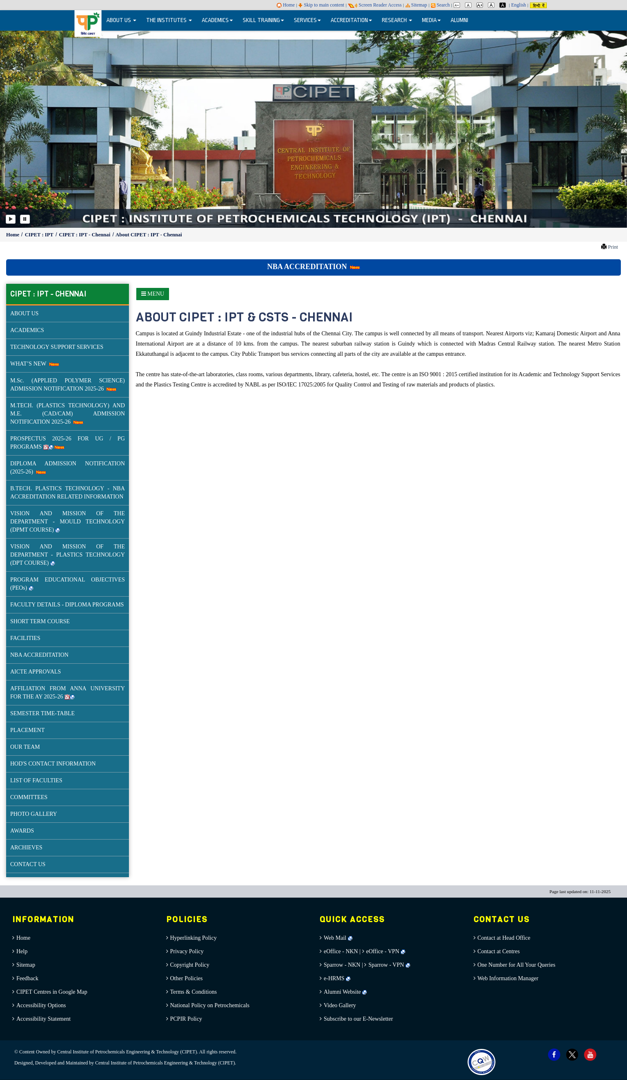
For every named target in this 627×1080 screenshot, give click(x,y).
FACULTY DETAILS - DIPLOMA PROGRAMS (67, 605)
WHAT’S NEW (34, 364)
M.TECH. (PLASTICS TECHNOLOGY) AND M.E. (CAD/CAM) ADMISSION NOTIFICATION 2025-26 (67, 413)
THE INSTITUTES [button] (169, 20)
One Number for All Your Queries (517, 965)
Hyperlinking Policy (193, 938)
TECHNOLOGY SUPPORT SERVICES (57, 347)
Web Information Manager (508, 978)
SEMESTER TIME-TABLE (42, 713)
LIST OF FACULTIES (36, 780)
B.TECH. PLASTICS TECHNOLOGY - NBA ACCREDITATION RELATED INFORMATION (67, 492)
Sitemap (416, 5)
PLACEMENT (27, 730)
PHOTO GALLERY (33, 814)
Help (21, 951)
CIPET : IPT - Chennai (85, 235)
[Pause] (25, 219)
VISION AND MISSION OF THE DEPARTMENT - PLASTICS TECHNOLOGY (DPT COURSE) (67, 554)
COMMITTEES (28, 797)
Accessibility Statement (43, 1019)
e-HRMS (337, 978)
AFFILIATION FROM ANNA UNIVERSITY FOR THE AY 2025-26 (67, 692)
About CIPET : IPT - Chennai (148, 235)
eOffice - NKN (341, 951)
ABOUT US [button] (121, 20)
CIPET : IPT (40, 235)
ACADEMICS (27, 330)
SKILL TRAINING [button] (263, 20)
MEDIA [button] (431, 20)
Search (440, 5)
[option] (313, 128)
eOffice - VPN (382, 951)
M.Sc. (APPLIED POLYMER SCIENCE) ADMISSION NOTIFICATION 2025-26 (67, 384)
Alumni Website (345, 992)
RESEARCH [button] (397, 20)
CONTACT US (27, 864)
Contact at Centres (499, 951)
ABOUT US (24, 313)
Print (613, 247)
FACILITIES (25, 638)
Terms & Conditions (193, 992)
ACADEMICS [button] (217, 20)
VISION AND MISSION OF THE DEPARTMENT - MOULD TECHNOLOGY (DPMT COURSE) (67, 521)
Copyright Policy (190, 965)
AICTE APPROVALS (35, 672)
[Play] (11, 219)
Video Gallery (340, 1005)
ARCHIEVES (26, 847)
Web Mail (338, 938)
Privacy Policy (187, 951)
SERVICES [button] (307, 20)
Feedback (27, 978)
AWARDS (22, 831)
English (518, 5)
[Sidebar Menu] (152, 294)
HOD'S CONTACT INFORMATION (53, 764)
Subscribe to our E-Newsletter (358, 1019)
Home (286, 5)
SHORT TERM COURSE (40, 621)
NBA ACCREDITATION (313, 267)
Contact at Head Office (504, 938)
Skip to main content (321, 5)
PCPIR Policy (186, 1019)
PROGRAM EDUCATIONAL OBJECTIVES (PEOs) (67, 584)
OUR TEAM (25, 747)
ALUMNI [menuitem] (459, 20)
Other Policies (186, 978)
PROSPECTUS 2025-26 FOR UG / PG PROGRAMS (67, 443)
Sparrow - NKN (342, 965)
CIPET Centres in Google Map (51, 992)
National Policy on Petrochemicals (210, 1005)
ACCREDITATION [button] (351, 20)
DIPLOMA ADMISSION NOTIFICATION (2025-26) (67, 467)
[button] (31, 128)
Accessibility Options (41, 1005)
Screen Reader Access (374, 5)
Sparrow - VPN (386, 965)
